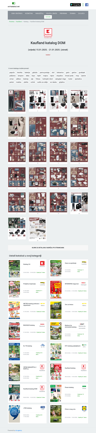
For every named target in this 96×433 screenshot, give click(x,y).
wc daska (53, 82)
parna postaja (44, 72)
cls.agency (18, 430)
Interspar (83, 285)
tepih (39, 76)
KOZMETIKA (29, 13)
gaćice (74, 72)
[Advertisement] (48, 60)
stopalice (59, 76)
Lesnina (84, 264)
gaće (67, 72)
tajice (52, 76)
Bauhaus (42, 326)
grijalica (62, 82)
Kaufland (19, 21)
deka (27, 76)
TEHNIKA (72, 13)
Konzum (42, 266)
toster (70, 79)
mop (77, 76)
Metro (42, 305)
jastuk (12, 82)
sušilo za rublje (42, 82)
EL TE (42, 347)
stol (53, 72)
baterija (25, 79)
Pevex (84, 388)
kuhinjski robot (48, 79)
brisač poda (69, 76)
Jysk (42, 409)
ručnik (33, 82)
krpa (33, 76)
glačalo (34, 72)
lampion (21, 76)
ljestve (83, 76)
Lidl (84, 411)
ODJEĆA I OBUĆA (51, 13)
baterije (27, 72)
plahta (26, 82)
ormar (12, 79)
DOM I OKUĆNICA (16, 13)
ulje (32, 79)
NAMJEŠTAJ (39, 13)
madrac (18, 82)
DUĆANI (48, 17)
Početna (11, 21)
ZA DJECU (81, 13)
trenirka (19, 72)
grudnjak (82, 72)
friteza (38, 79)
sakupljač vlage (60, 79)
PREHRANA (63, 13)
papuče (12, 72)
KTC (84, 347)
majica (45, 76)
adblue (18, 79)
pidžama (12, 76)
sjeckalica (78, 79)
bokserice (60, 72)
